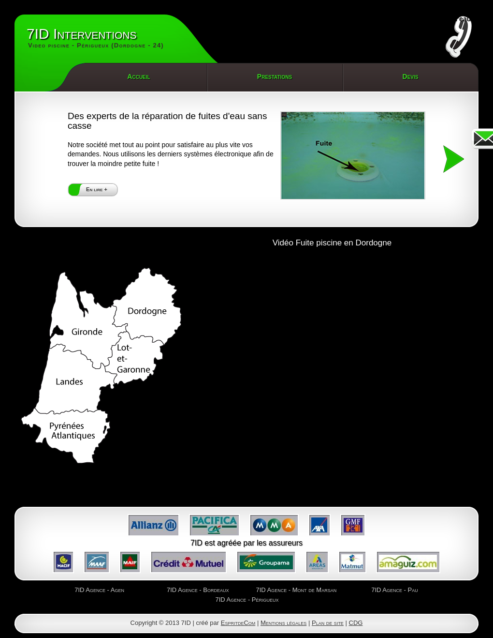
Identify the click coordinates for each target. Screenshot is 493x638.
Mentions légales (283, 622)
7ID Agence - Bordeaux (198, 589)
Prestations (274, 76)
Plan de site (328, 622)
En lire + (96, 189)
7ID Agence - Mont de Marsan (296, 589)
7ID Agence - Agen (99, 589)
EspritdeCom (238, 622)
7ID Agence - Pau (394, 589)
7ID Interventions (95, 38)
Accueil (138, 76)
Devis (411, 76)
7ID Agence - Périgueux (246, 599)
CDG (356, 622)
